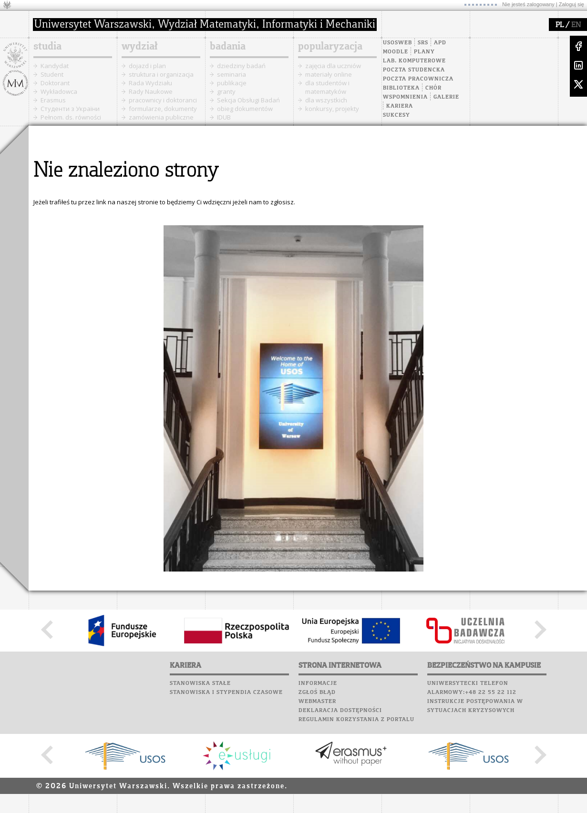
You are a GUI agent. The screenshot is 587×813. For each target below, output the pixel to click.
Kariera (399, 106)
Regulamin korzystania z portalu (356, 720)
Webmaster (317, 701)
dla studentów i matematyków (327, 87)
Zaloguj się (571, 4)
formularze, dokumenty (163, 108)
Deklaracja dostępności (340, 710)
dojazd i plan (147, 65)
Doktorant (55, 83)
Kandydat (55, 65)
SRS (423, 43)
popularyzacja (330, 46)
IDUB (224, 117)
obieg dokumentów (245, 108)
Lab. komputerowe (414, 61)
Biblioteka (401, 88)
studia (47, 46)
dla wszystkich (326, 100)
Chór (433, 88)
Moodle (395, 52)
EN (576, 25)
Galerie (446, 97)
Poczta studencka (414, 70)
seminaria (231, 74)
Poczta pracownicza (418, 79)
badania (228, 46)
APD (440, 43)
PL (560, 25)
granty (226, 91)
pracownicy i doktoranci (163, 100)
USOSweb (397, 43)
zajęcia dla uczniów (333, 65)
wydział (139, 46)
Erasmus (53, 100)
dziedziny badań (241, 65)
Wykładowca (59, 91)
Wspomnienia (405, 97)
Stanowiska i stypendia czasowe (226, 692)
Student (52, 74)
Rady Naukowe (151, 91)
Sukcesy (396, 115)
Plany (424, 52)
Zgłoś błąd (317, 692)
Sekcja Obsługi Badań (248, 100)
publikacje (232, 83)
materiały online (328, 74)
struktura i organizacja (161, 74)
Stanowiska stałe (200, 683)
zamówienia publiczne (161, 117)
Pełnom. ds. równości (71, 117)
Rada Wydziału (150, 83)
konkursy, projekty (332, 108)
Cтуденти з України (70, 108)
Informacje (318, 683)
